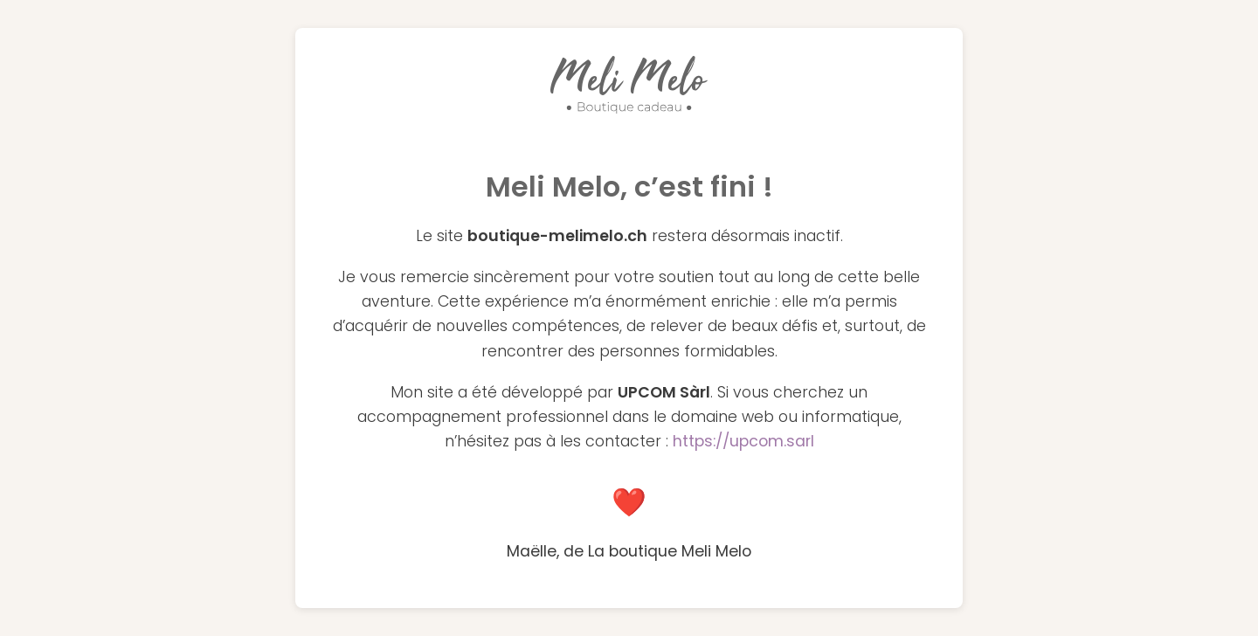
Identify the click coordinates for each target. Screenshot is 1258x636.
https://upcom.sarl (743, 441)
